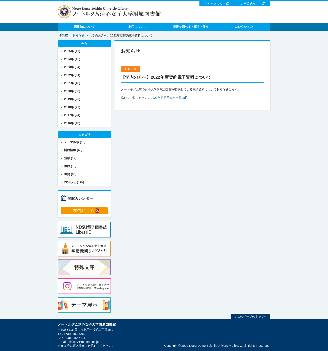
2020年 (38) (72, 91)
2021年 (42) (72, 83)
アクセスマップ (215, 3)
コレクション (244, 26)
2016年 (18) (72, 123)
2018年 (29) (72, 107)
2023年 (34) (72, 67)
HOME (63, 35)
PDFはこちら (83, 211)
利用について (137, 26)
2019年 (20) (72, 99)
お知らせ (79, 35)
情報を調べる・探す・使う (191, 26)
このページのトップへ (252, 316)
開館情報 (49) (73, 150)
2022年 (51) (72, 75)
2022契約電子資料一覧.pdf (169, 97)
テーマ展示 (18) (74, 142)
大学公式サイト (251, 3)
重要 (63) (70, 174)
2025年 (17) (72, 51)
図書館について (84, 26)
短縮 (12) (70, 158)
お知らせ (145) (74, 182)
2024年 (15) (72, 59)
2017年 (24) (72, 115)
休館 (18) (70, 166)
